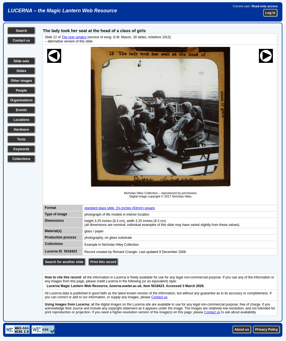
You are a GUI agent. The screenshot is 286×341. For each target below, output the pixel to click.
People (21, 90)
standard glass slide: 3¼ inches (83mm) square (119, 208)
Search (21, 31)
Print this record (103, 262)
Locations (21, 120)
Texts (21, 139)
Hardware (21, 130)
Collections (21, 159)
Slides (21, 71)
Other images (21, 81)
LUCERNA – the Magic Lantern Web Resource (62, 10)
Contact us (21, 40)
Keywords (21, 149)
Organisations (21, 100)
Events (21, 110)
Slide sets (21, 61)
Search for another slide (64, 262)
